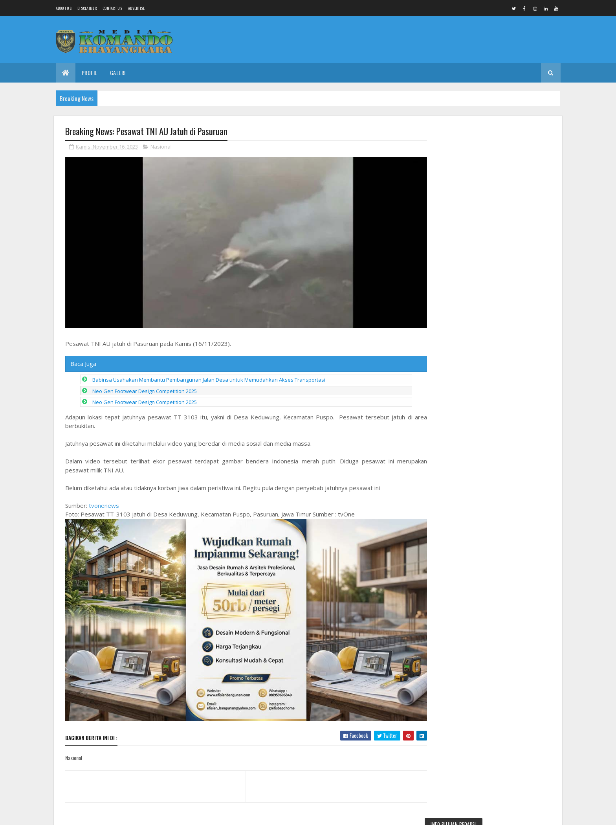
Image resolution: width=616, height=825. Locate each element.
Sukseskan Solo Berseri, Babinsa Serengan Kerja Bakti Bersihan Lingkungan (511, 747)
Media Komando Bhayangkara (135, 814)
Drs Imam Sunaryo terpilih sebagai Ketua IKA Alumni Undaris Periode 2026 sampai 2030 (512, 596)
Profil (89, 72)
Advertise (136, 8)
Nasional (161, 147)
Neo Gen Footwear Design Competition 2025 (144, 388)
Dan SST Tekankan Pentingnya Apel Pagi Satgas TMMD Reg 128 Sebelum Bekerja (512, 711)
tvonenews (104, 503)
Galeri (118, 72)
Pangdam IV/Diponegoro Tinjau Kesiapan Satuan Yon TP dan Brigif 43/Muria (493, 156)
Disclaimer (87, 8)
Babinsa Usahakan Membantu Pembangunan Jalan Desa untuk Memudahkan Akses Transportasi (208, 377)
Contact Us (112, 8)
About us (64, 8)
